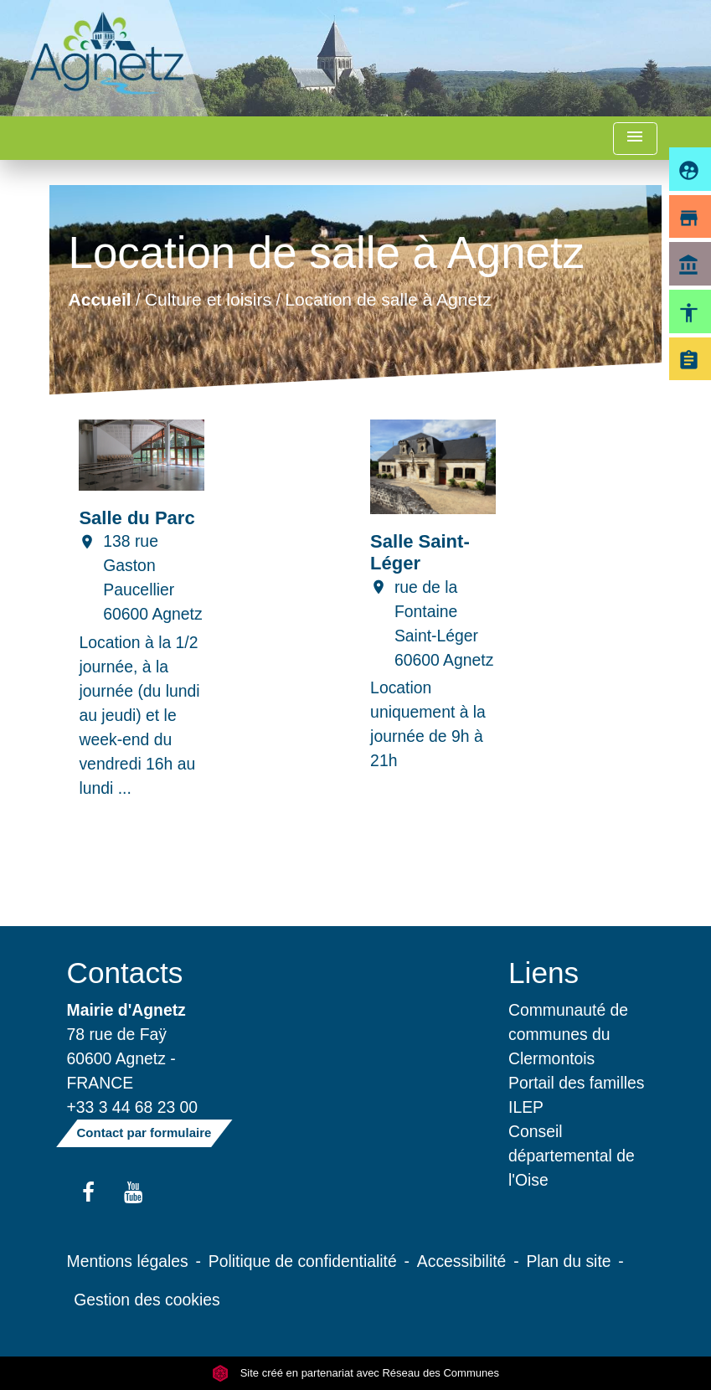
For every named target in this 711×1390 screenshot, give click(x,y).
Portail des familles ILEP (576, 1094)
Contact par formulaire (144, 1132)
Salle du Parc (136, 517)
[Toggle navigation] (635, 138)
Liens (543, 972)
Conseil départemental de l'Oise (571, 1155)
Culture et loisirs (208, 299)
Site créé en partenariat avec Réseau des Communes (355, 1373)
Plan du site (568, 1261)
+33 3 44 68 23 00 (132, 1107)
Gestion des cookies (146, 1299)
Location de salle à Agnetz (389, 299)
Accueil (100, 299)
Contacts (125, 972)
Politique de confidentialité (303, 1261)
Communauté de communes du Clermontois (568, 1034)
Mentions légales (127, 1261)
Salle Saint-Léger (420, 552)
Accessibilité (462, 1261)
